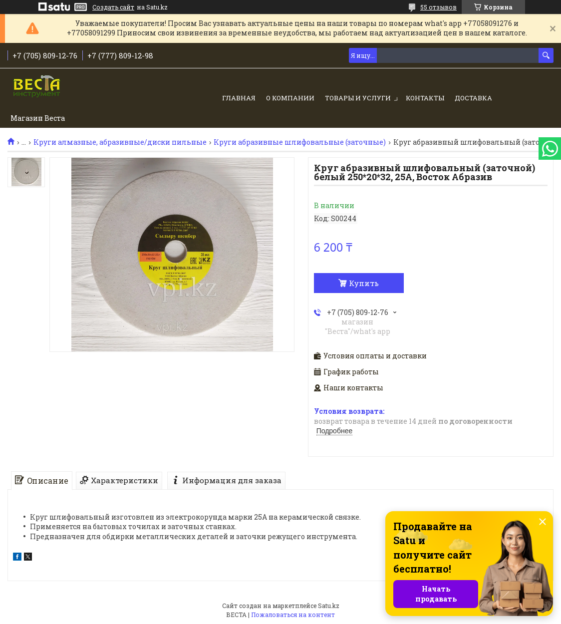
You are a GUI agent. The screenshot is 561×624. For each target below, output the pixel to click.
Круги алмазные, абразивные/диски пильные (120, 142)
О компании (290, 97)
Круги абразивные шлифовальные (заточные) (300, 142)
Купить (364, 283)
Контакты (425, 97)
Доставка (473, 97)
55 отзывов (438, 7)
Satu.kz (328, 606)
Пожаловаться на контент (293, 615)
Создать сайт (113, 6)
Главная (239, 97)
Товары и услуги (358, 97)
